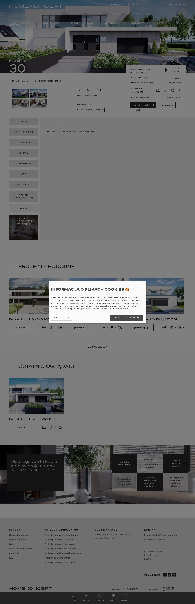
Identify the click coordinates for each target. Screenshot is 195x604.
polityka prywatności (119, 308)
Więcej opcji (61, 317)
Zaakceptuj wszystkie (126, 317)
